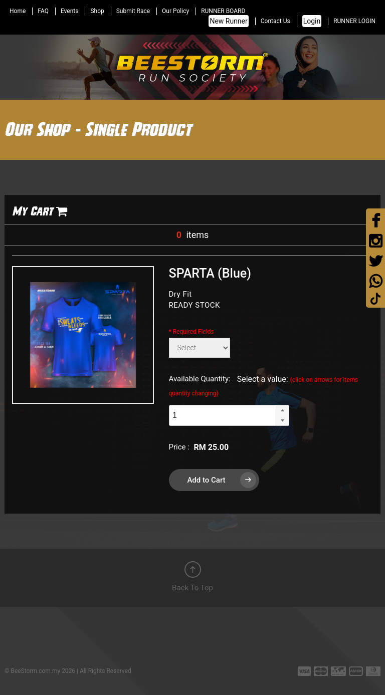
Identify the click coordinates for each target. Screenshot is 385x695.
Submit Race (133, 11)
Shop (97, 11)
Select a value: (263, 385)
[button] (282, 410)
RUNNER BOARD (223, 11)
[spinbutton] (222, 415)
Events (70, 11)
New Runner (228, 21)
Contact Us (275, 21)
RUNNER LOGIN (354, 21)
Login (312, 21)
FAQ (43, 11)
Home (18, 11)
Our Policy (175, 11)
